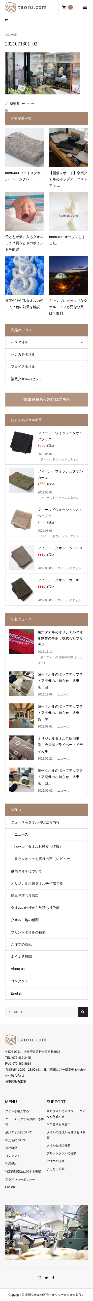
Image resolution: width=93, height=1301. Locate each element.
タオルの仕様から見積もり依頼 (35, 908)
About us (18, 969)
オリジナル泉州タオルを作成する (37, 883)
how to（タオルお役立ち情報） (37, 847)
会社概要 (11, 1148)
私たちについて (15, 1140)
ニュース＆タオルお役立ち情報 (35, 822)
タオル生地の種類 (25, 920)
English (16, 993)
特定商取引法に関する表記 (23, 1171)
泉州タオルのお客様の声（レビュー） (42, 859)
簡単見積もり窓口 (25, 895)
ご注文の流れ (21, 944)
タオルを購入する (17, 1111)
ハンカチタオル (23, 354)
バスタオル (19, 342)
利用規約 (11, 1163)
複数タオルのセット (26, 379)
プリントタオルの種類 (28, 932)
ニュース (19, 834)
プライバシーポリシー (20, 1179)
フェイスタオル (23, 366)
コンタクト (19, 981)
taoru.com (27, 103)
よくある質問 (21, 957)
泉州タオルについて (26, 871)
